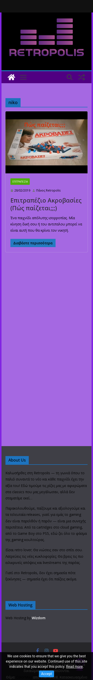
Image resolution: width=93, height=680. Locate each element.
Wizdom (38, 617)
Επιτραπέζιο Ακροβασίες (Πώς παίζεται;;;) (46, 204)
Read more (74, 667)
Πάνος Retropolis (48, 190)
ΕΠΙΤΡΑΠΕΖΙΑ (20, 181)
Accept (46, 674)
